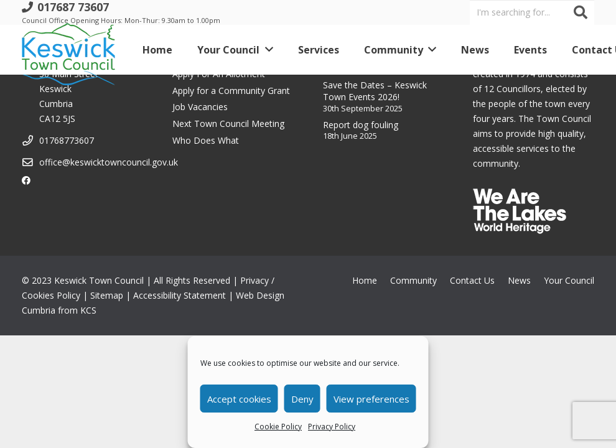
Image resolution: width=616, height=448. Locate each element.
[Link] (68, 50)
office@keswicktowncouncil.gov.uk (108, 162)
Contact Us (472, 280)
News (519, 280)
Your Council (569, 280)
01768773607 (66, 140)
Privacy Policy (331, 426)
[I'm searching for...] (532, 12)
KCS (88, 310)
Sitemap (106, 295)
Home (364, 280)
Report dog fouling (360, 125)
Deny (302, 399)
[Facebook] (26, 180)
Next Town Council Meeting (228, 123)
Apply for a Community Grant (231, 90)
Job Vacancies (200, 107)
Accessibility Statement (179, 295)
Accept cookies (239, 399)
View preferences (371, 399)
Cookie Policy (278, 426)
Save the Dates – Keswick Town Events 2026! (375, 91)
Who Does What (205, 140)
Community (413, 280)
